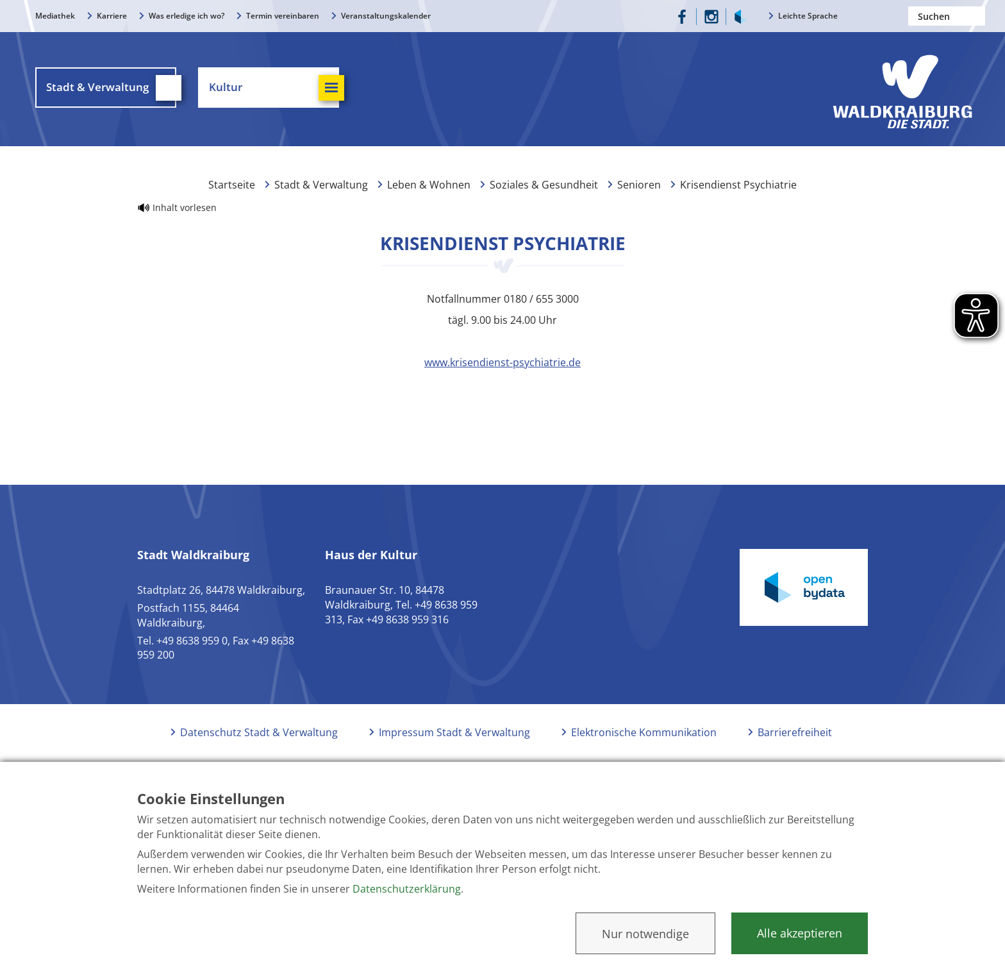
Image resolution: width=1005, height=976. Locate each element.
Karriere (112, 15)
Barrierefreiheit (795, 732)
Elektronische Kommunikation (644, 732)
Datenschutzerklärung (407, 889)
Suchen (975, 16)
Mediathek (55, 15)
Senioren (639, 185)
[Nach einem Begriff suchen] (946, 16)
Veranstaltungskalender (386, 15)
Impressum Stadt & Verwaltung (454, 732)
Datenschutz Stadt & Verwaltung (259, 732)
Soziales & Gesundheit (544, 185)
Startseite (231, 185)
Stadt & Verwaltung (321, 185)
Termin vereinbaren (282, 15)
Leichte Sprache (808, 15)
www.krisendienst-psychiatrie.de (502, 362)
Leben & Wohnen (428, 185)
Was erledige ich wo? (186, 15)
